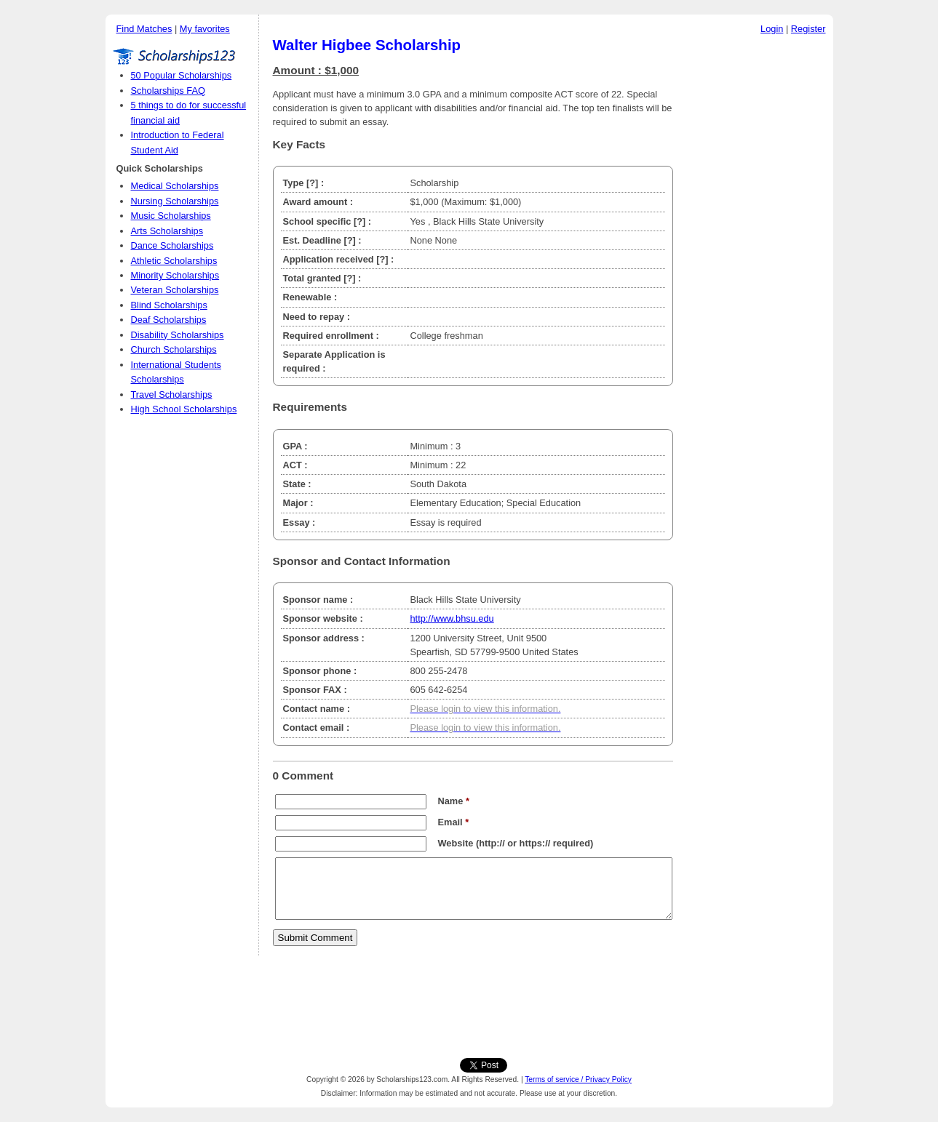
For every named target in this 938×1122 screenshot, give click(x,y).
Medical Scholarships (175, 185)
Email (453, 822)
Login (771, 28)
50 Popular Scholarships (181, 75)
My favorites (205, 28)
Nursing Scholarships (175, 201)
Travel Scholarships (171, 394)
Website (456, 843)
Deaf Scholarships (169, 319)
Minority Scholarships (175, 275)
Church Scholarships (174, 349)
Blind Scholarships (169, 305)
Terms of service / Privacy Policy (578, 1079)
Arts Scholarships (167, 230)
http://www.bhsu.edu (451, 618)
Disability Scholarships (177, 334)
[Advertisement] (757, 261)
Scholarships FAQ (168, 90)
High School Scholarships (184, 409)
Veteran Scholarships (175, 289)
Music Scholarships (171, 215)
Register (808, 28)
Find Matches (144, 28)
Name (453, 801)
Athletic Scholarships (174, 260)
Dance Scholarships (172, 245)
